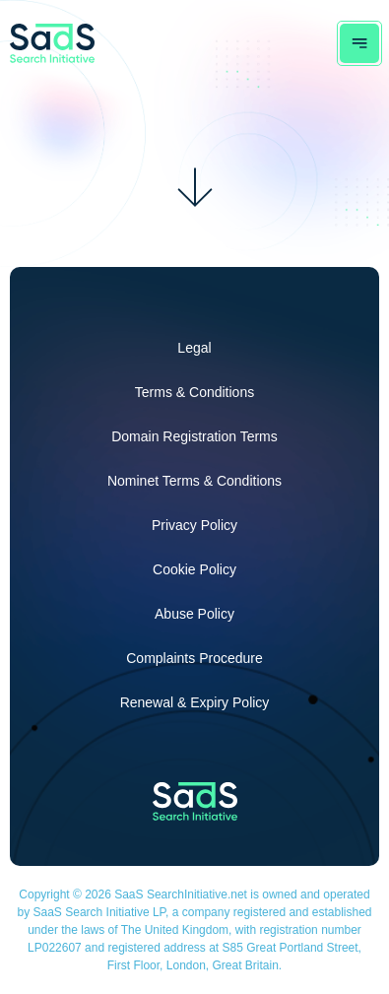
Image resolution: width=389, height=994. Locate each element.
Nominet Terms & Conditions (194, 481)
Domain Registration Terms (194, 436)
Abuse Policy (194, 614)
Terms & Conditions (194, 392)
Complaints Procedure (194, 658)
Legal (194, 348)
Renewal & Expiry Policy (195, 702)
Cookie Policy (194, 569)
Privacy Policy (194, 525)
